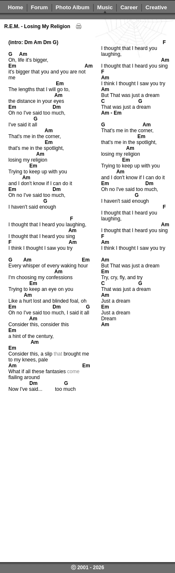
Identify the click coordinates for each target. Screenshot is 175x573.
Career (129, 7)
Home (15, 7)
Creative (156, 7)
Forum (39, 7)
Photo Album (72, 7)
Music (105, 7)
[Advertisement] (78, 479)
